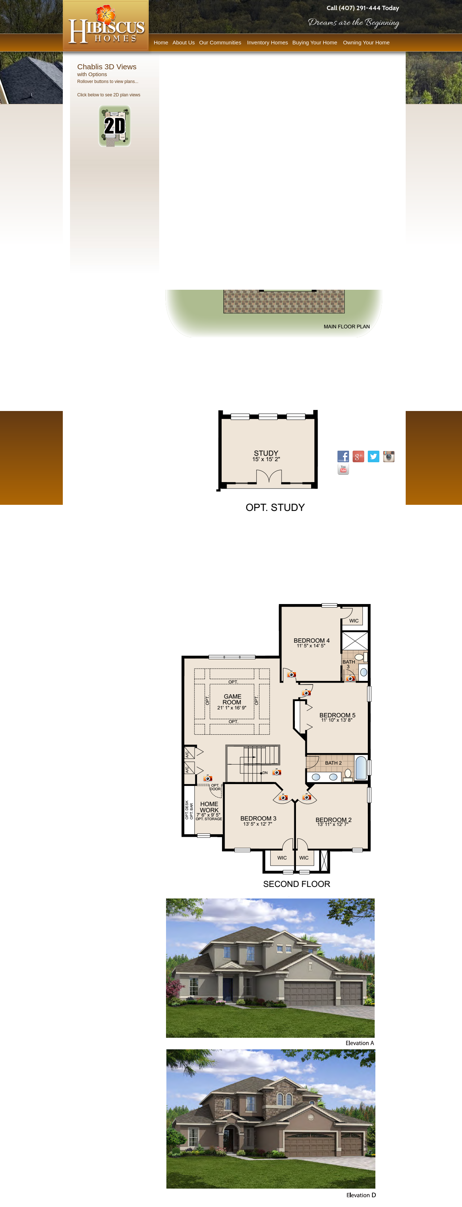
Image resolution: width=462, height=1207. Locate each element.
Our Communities (221, 42)
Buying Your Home (315, 42)
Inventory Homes (267, 42)
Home (161, 42)
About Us (184, 42)
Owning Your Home (367, 42)
